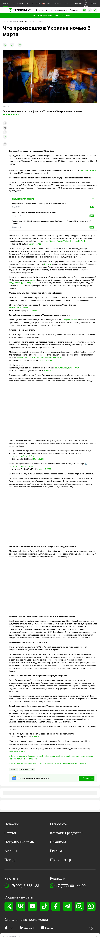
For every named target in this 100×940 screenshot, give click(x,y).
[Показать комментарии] (12, 45)
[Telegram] (67, 906)
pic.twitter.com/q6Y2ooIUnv (67, 368)
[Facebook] (55, 906)
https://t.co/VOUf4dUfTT (20, 308)
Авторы (10, 851)
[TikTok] (44, 906)
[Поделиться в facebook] (5, 132)
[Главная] (20, 10)
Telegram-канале (70, 320)
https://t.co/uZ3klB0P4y (27, 357)
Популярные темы (19, 842)
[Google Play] (21, 928)
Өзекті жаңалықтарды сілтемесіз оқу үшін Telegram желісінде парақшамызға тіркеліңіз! (47, 763)
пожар (32, 280)
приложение (38, 920)
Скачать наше (16, 920)
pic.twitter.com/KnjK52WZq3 (50, 357)
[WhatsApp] (91, 906)
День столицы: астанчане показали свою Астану (34, 212)
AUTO (49, 4)
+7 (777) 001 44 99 (71, 885)
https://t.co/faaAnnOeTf (54, 241)
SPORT (20, 4)
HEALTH (29, 4)
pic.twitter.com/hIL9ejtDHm (76, 241)
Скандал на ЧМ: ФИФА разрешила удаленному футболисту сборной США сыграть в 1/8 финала (51, 222)
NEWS (5, 4)
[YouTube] (32, 906)
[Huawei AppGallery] (42, 928)
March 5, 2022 (35, 244)
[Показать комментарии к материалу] (5, 144)
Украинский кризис (27, 769)
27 (92, 227)
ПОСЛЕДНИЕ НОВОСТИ (11, 936)
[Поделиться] (20, 45)
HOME (38, 4)
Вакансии (58, 842)
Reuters (47, 264)
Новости (39, 10)
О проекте (58, 824)
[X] (8, 906)
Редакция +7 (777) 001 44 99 (81, 3)
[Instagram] (79, 906)
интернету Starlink (17, 751)
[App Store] (6, 928)
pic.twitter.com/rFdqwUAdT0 (21, 456)
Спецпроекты (61, 10)
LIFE (13, 4)
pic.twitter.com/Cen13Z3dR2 (21, 466)
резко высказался (88, 170)
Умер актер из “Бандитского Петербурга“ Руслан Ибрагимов (39, 203)
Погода (10, 860)
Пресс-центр (60, 860)
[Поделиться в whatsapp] (5, 123)
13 (92, 216)
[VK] (20, 906)
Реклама (94, 3)
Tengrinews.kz (11, 114)
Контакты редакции (66, 833)
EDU (66, 4)
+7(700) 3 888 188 (24, 885)
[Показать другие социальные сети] (5, 137)
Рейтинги (74, 10)
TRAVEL (58, 4)
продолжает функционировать (22, 283)
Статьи (49, 10)
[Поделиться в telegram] (5, 128)
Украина (13, 769)
